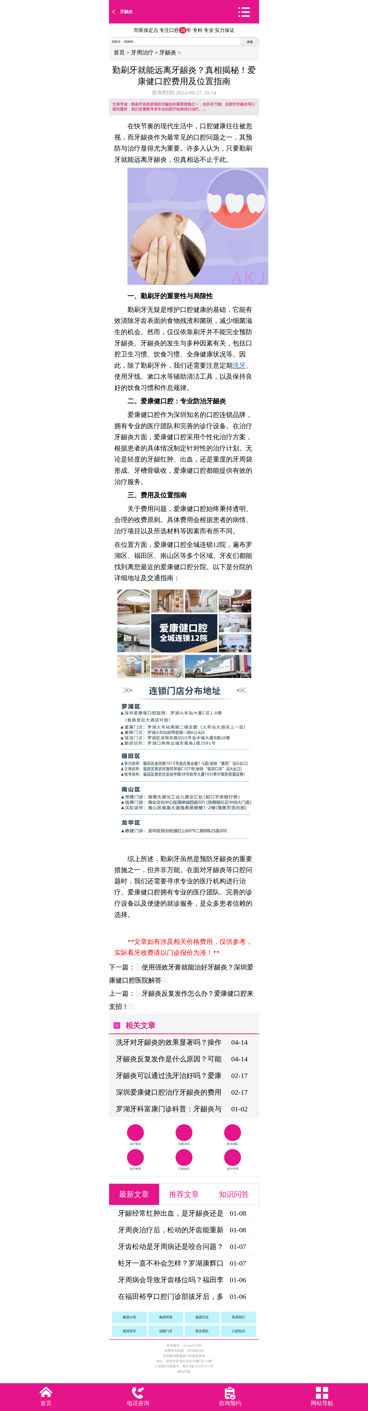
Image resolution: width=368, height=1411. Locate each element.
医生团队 (232, 1135)
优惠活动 (184, 1135)
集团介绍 (129, 1317)
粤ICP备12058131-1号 (198, 1366)
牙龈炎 (126, 11)
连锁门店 (165, 1331)
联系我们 (238, 1317)
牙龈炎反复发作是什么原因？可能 (169, 1059)
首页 (119, 52)
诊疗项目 (135, 1135)
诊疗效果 (135, 1159)
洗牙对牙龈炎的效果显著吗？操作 (169, 1042)
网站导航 (184, 1371)
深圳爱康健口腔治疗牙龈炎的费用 (169, 1092)
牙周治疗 (142, 52)
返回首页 (129, 1331)
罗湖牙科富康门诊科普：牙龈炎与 (169, 1109)
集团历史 (202, 1317)
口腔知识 (184, 1159)
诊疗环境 (232, 1159)
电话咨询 (138, 1403)
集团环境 (165, 1317)
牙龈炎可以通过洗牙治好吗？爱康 (169, 1075)
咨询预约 (230, 1403)
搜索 (250, 42)
